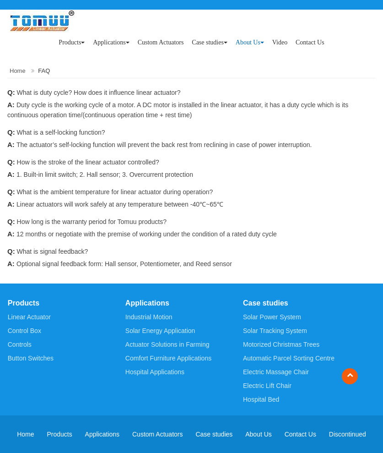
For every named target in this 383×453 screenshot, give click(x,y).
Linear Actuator (29, 317)
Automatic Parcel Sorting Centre (288, 358)
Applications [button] (111, 42)
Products (23, 303)
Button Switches (31, 358)
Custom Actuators (161, 42)
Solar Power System (272, 317)
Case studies (265, 303)
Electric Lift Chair (267, 385)
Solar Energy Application (160, 330)
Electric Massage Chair (276, 372)
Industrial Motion (149, 317)
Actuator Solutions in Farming (167, 344)
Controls (20, 344)
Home (18, 70)
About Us (258, 434)
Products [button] (72, 42)
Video (279, 42)
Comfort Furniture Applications (168, 358)
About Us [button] (250, 42)
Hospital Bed (261, 399)
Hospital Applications (154, 372)
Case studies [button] (209, 42)
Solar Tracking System (275, 330)
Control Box (24, 330)
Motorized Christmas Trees (281, 344)
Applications (147, 303)
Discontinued (347, 434)
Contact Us (310, 42)
